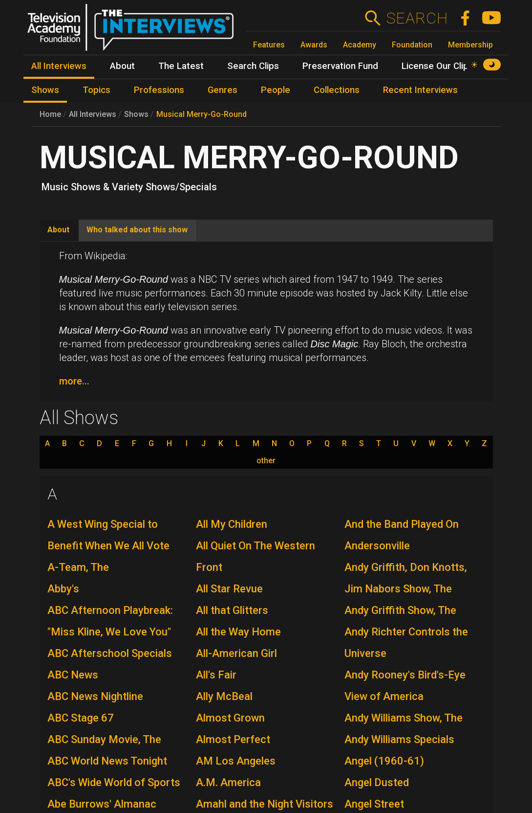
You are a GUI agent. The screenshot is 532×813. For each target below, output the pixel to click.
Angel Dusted (376, 782)
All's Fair (216, 675)
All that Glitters (232, 610)
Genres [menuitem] (222, 90)
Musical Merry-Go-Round (201, 114)
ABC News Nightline (95, 696)
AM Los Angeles (236, 761)
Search (417, 18)
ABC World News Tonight (107, 761)
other (266, 461)
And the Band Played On (401, 524)
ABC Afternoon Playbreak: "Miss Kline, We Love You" (110, 621)
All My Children (231, 524)
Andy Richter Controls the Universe (406, 642)
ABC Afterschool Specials (109, 653)
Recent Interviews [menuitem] (420, 90)
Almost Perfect (233, 739)
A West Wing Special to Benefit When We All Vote (108, 535)
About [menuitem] (122, 66)
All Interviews (92, 114)
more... (74, 381)
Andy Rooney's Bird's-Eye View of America (405, 685)
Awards (313, 44)
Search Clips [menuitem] (253, 66)
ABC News (72, 675)
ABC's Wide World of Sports (113, 782)
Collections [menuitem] (337, 90)
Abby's (63, 589)
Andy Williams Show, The (403, 718)
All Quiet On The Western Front (255, 556)
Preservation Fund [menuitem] (340, 66)
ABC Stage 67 (80, 718)
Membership (470, 44)
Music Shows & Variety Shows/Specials (129, 187)
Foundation (412, 44)
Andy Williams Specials (399, 739)
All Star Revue (229, 589)
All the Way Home (238, 632)
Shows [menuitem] (45, 90)
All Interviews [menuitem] (58, 66)
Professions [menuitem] (159, 90)
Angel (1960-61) (384, 761)
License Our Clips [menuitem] (437, 66)
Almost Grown (230, 718)
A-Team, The (78, 567)
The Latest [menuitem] (181, 66)
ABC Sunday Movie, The (104, 739)
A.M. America (228, 782)
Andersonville (377, 546)
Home (50, 114)
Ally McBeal (224, 696)
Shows (136, 114)
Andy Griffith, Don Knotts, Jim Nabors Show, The (405, 578)
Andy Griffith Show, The (400, 610)
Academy (359, 44)
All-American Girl (236, 653)
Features (269, 44)
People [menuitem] (275, 90)
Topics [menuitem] (96, 90)
